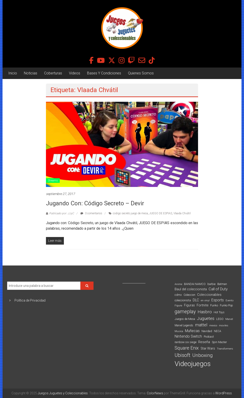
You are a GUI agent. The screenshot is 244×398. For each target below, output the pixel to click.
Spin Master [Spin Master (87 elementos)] (219, 342)
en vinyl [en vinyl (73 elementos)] (205, 300)
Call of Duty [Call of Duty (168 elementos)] (218, 289)
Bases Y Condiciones (104, 73)
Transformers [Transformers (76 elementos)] (225, 348)
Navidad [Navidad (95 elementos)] (206, 331)
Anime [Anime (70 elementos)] (178, 284)
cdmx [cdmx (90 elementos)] (178, 294)
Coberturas (53, 73)
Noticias (30, 73)
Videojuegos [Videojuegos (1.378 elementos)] (193, 364)
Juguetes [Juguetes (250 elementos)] (205, 318)
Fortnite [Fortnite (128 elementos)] (202, 305)
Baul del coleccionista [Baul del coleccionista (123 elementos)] (191, 289)
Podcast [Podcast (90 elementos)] (209, 336)
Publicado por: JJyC (61, 213)
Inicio (12, 73)
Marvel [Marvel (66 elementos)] (229, 319)
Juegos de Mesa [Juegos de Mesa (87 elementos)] (185, 319)
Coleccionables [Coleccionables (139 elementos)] (209, 295)
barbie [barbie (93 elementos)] (211, 284)
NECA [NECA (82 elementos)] (217, 331)
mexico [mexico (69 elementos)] (213, 325)
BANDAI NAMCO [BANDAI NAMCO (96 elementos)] (195, 284)
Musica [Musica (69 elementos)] (179, 331)
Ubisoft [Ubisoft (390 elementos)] (182, 355)
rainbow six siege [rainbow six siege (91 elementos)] (185, 342)
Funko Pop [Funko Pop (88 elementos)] (226, 305)
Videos (74, 73)
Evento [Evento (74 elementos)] (229, 300)
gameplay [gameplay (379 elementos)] (185, 311)
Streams (53, 180)
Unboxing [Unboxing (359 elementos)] (202, 355)
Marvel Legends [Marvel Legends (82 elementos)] (184, 325)
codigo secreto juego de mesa (130, 213)
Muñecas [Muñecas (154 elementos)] (192, 331)
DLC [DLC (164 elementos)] (196, 300)
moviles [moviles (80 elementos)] (223, 325)
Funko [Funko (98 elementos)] (214, 305)
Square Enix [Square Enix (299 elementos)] (187, 348)
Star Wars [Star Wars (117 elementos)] (208, 348)
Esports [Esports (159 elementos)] (217, 300)
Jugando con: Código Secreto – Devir (95, 203)
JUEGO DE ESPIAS (160, 213)
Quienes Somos (141, 73)
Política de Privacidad (29, 300)
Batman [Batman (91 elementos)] (222, 284)
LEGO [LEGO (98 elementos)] (220, 319)
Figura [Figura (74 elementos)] (178, 305)
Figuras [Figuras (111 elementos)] (189, 305)
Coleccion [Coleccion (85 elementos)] (189, 294)
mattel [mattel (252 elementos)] (201, 324)
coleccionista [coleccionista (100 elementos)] (183, 300)
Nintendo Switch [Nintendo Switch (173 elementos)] (188, 336)
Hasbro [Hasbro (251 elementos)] (205, 311)
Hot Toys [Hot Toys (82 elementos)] (219, 312)
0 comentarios (91, 213)
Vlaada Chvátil (182, 213)
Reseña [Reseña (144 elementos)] (204, 342)
